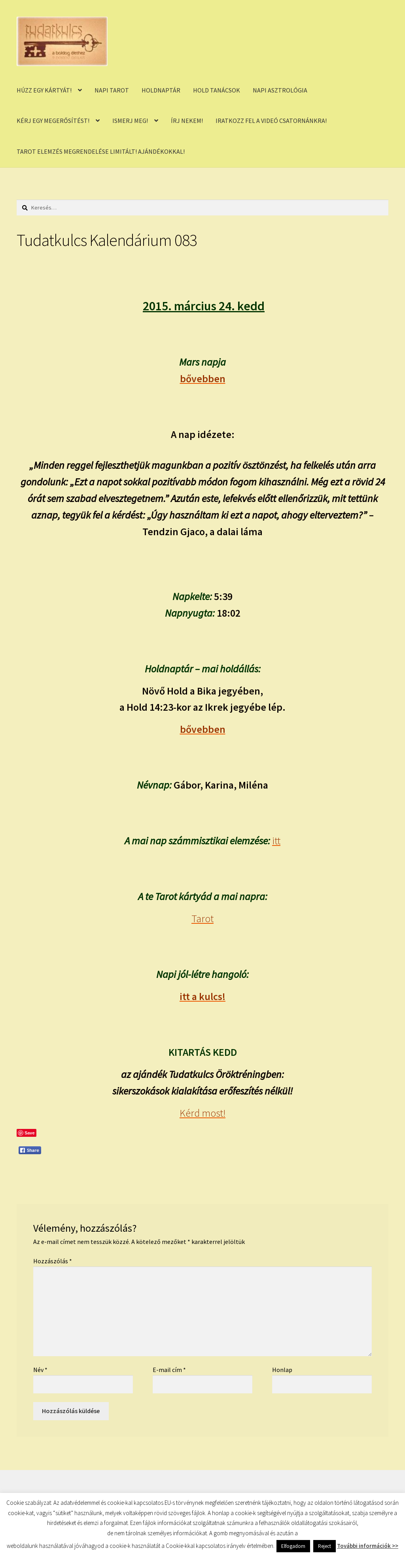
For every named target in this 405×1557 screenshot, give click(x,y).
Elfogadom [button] (293, 1546)
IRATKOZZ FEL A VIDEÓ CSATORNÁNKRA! (271, 121)
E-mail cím (169, 1370)
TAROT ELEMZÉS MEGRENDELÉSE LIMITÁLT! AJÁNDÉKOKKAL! (101, 151)
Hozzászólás (52, 1261)
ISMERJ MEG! (130, 121)
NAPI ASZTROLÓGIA (280, 90)
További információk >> (367, 1545)
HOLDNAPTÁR (161, 90)
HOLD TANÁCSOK (216, 90)
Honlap (282, 1370)
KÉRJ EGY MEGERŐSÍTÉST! (53, 121)
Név (40, 1370)
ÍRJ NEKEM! (187, 121)
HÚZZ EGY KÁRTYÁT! (44, 90)
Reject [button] (324, 1546)
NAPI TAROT (112, 90)
